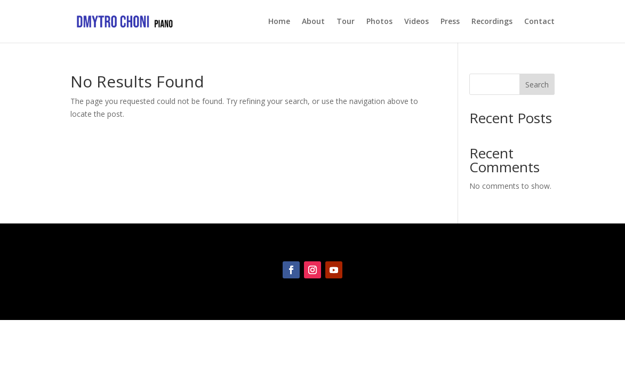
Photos (379, 22)
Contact (539, 22)
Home (279, 22)
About (313, 22)
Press (450, 22)
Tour (345, 22)
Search (537, 84)
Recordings (491, 22)
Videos (416, 22)
